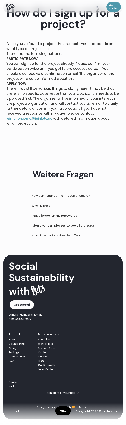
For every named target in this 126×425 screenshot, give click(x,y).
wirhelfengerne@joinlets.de (29, 118)
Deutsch (14, 382)
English (13, 386)
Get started (113, 7)
